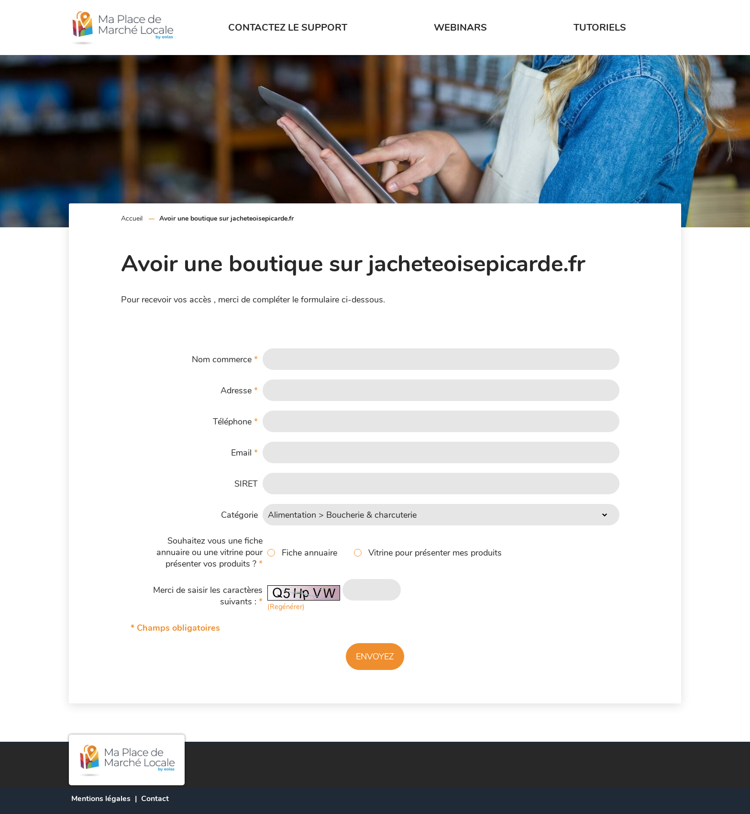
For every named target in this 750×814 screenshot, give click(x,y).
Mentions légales (101, 798)
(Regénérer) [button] (286, 607)
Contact (155, 798)
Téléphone (235, 421)
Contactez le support (287, 27)
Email (244, 452)
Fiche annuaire (309, 552)
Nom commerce (225, 359)
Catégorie (239, 515)
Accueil (132, 218)
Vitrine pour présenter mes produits (435, 552)
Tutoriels (600, 27)
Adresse (239, 390)
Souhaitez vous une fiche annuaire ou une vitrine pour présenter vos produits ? (209, 552)
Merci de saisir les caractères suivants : (208, 595)
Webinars (460, 27)
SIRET (246, 484)
